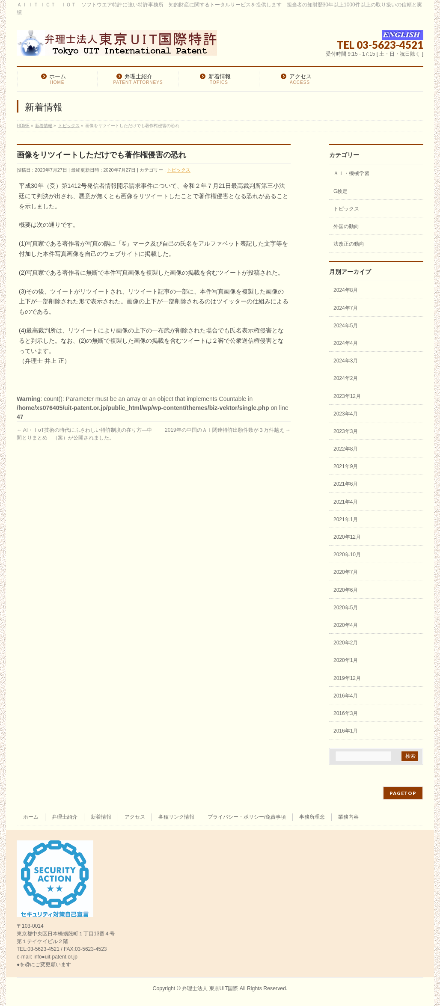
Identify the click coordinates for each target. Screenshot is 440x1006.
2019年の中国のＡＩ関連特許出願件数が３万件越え (228, 430)
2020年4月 (345, 625)
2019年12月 (347, 678)
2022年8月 (345, 449)
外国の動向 (346, 226)
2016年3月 (345, 713)
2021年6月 (345, 484)
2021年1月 (345, 519)
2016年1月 (345, 731)
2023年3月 (345, 431)
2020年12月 (347, 537)
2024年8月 (345, 290)
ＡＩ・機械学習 (351, 173)
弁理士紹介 (64, 817)
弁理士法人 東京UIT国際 (210, 988)
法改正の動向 (348, 244)
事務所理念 (312, 817)
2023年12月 (347, 396)
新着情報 (101, 817)
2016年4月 (345, 696)
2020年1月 (345, 660)
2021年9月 (345, 466)
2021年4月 (345, 502)
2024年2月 (345, 378)
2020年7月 (345, 572)
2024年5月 (345, 326)
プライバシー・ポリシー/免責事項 (247, 817)
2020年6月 (345, 590)
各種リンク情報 (176, 817)
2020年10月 (347, 555)
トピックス (178, 169)
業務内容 (348, 817)
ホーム (31, 817)
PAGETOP (402, 793)
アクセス (135, 817)
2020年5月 (345, 608)
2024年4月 (345, 343)
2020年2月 (345, 643)
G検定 (340, 191)
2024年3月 (345, 361)
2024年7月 (345, 308)
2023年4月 (345, 414)
